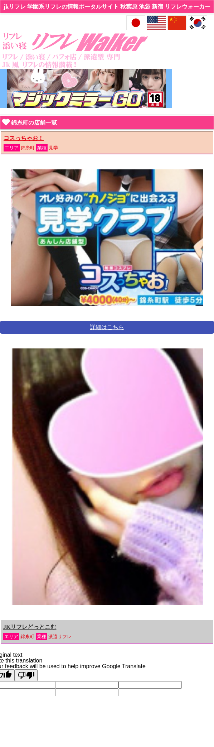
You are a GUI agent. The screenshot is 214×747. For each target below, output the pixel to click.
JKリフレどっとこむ (29, 627)
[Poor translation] (26, 675)
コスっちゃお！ (24, 138)
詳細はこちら (107, 327)
